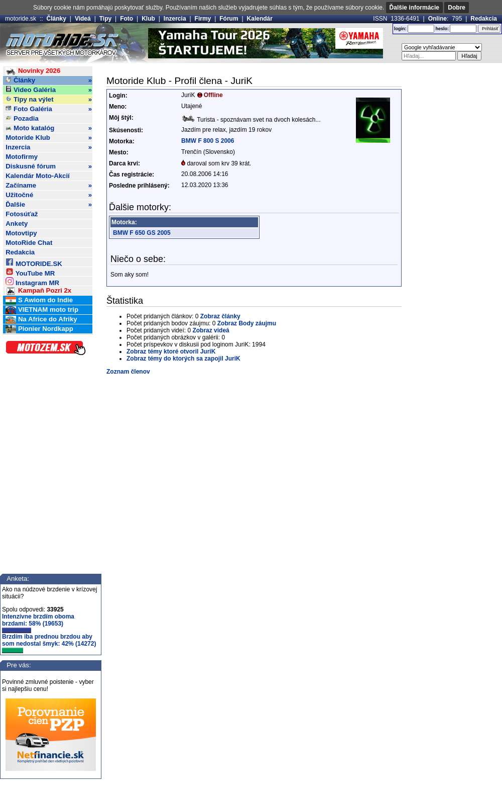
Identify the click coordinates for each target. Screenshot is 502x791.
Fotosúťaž (22, 214)
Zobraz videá (210, 330)
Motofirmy (22, 156)
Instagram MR (32, 281)
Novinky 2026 (33, 71)
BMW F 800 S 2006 (207, 140)
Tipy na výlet (49, 100)
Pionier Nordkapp (39, 329)
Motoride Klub (49, 138)
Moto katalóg (49, 128)
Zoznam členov (128, 371)
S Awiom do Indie (39, 300)
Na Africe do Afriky (41, 319)
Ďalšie (49, 205)
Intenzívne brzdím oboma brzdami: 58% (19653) (38, 623)
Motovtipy (21, 233)
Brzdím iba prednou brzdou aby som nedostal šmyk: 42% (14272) (49, 643)
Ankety (17, 223)
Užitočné (49, 195)
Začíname (49, 186)
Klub (148, 18)
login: (400, 28)
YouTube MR (30, 272)
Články (56, 18)
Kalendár (260, 18)
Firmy (203, 18)
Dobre (456, 7)
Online (437, 18)
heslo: (442, 28)
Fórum (228, 18)
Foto (126, 18)
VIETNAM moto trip (42, 310)
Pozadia (22, 118)
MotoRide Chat (29, 242)
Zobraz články (220, 316)
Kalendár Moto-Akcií (38, 176)
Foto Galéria (49, 109)
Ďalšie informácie (414, 7)
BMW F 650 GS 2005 (142, 232)
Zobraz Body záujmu (246, 323)
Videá (83, 18)
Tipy (105, 18)
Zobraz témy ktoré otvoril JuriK (171, 351)
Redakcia (483, 18)
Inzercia (175, 18)
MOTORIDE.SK (34, 262)
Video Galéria (49, 90)
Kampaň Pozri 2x (38, 291)
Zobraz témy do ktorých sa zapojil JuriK (183, 358)
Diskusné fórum (49, 166)
